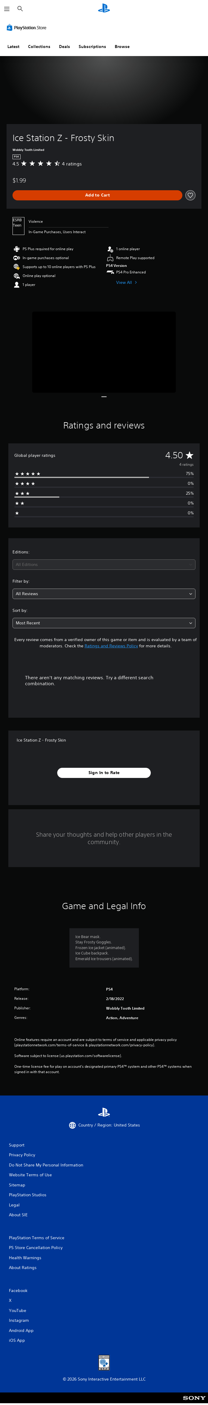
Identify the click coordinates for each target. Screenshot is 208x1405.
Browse (122, 46)
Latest (13, 46)
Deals (64, 46)
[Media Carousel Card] (104, 352)
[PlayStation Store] (28, 27)
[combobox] (104, 564)
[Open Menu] (6, 9)
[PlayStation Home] (104, 9)
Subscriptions (92, 46)
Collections (39, 46)
